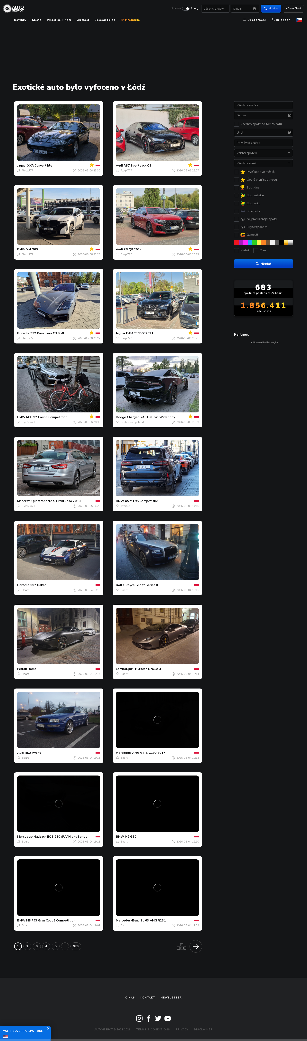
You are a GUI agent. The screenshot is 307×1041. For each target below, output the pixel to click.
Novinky (174, 9)
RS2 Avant (33, 753)
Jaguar (22, 165)
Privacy (182, 1029)
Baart (25, 590)
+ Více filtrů (291, 9)
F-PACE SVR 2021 (139, 333)
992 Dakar (38, 585)
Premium (130, 20)
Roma (32, 669)
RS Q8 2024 (133, 249)
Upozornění (254, 20)
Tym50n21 (28, 422)
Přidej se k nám (59, 20)
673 (76, 946)
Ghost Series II (146, 585)
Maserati (24, 501)
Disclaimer (203, 1029)
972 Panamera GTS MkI (48, 333)
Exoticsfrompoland (132, 422)
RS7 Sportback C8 (137, 165)
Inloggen (281, 20)
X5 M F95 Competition (142, 501)
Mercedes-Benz (128, 920)
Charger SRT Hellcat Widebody (151, 417)
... (65, 946)
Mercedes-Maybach (31, 836)
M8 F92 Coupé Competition (46, 417)
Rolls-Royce (125, 585)
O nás (130, 997)
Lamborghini (125, 669)
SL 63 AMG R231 (153, 920)
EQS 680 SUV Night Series (67, 836)
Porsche (23, 333)
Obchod (83, 20)
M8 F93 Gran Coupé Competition (50, 920)
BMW (21, 249)
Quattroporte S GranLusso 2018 (56, 501)
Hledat (269, 9)
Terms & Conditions (153, 1029)
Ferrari (22, 669)
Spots (37, 20)
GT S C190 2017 (152, 753)
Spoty (192, 9)
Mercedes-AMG (127, 753)
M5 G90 (130, 836)
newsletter (171, 997)
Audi (119, 165)
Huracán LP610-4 (148, 669)
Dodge (121, 417)
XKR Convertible (39, 165)
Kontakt (147, 997)
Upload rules (105, 20)
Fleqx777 (27, 170)
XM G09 (32, 249)
